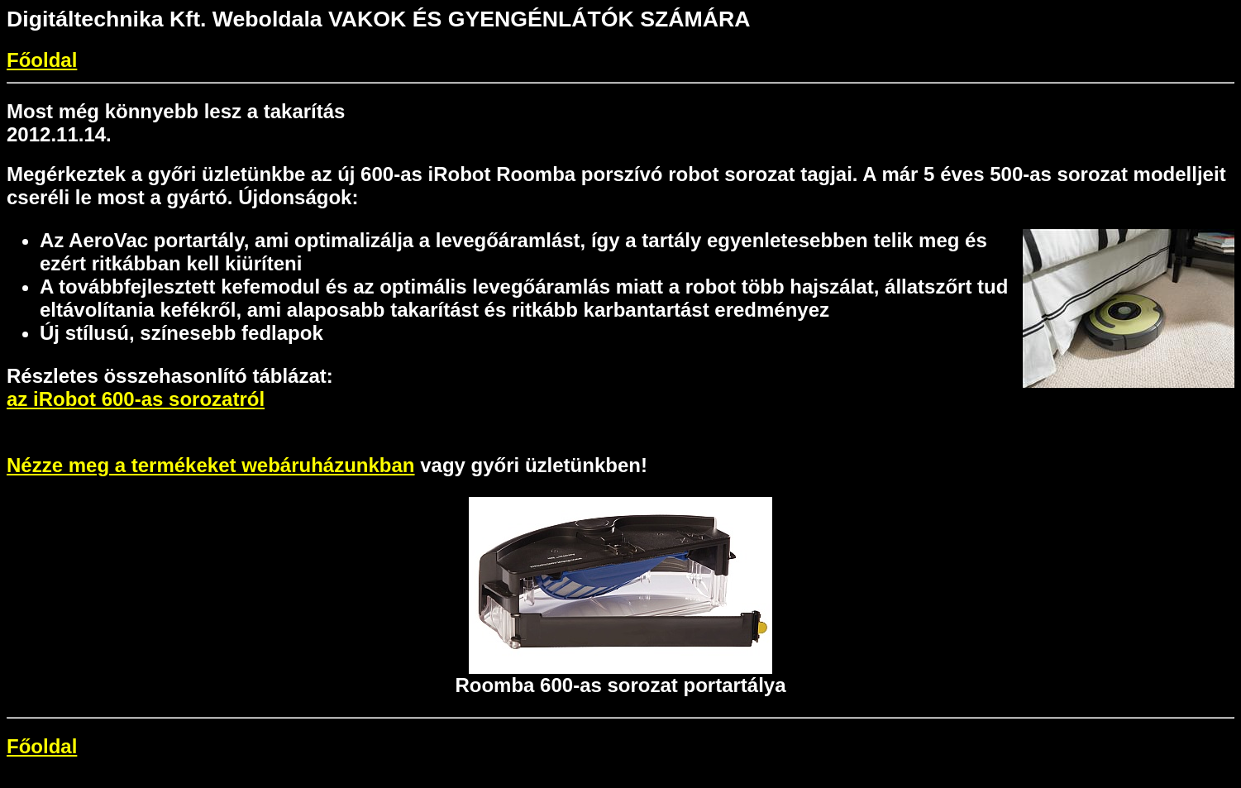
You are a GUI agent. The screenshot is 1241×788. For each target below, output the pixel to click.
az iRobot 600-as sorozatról (136, 399)
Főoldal (42, 60)
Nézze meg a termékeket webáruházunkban (211, 465)
